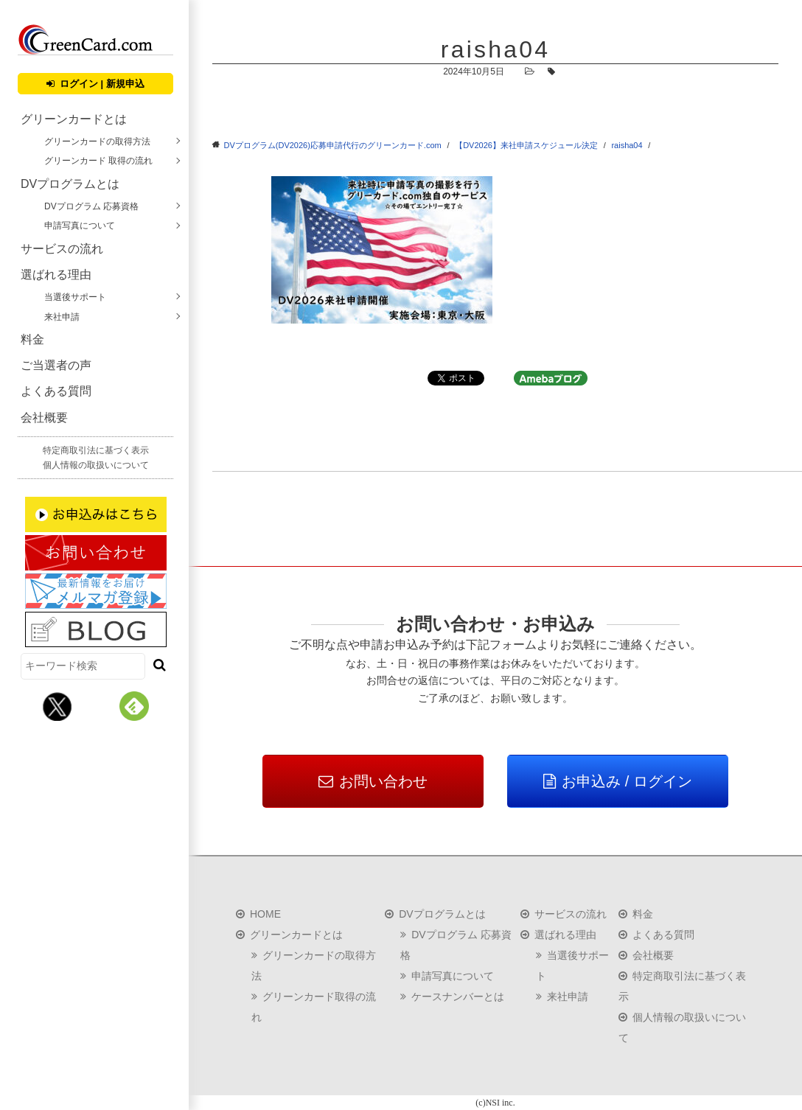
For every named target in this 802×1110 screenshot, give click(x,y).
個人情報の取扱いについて (96, 465)
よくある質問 (56, 391)
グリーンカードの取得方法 (97, 141)
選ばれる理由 (56, 274)
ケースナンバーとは (457, 996)
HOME (265, 914)
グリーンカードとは (74, 119)
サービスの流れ (62, 248)
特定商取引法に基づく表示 (96, 450)
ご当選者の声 (56, 365)
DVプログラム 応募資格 (91, 206)
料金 (32, 339)
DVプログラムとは (70, 184)
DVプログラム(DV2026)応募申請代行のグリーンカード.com (333, 145)
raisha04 (626, 145)
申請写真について (79, 225)
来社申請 (62, 317)
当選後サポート (75, 297)
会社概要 (44, 417)
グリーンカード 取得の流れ (98, 161)
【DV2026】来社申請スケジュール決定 (526, 145)
